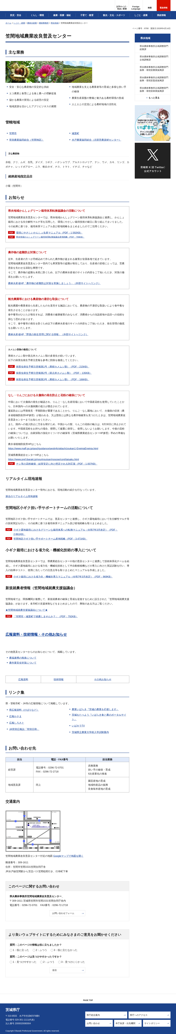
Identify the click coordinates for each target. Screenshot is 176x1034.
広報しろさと (16, 722)
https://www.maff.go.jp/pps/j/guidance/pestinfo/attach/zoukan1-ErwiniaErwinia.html (53, 448)
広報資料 (23, 679)
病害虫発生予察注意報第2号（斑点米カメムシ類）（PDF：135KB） (54, 373)
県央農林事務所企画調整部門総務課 (154, 47)
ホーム (8, 23)
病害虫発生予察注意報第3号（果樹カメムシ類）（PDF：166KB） (52, 379)
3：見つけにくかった (73, 962)
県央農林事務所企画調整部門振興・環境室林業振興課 (154, 89)
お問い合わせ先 (22, 748)
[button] (136, 5)
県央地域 (55, 23)
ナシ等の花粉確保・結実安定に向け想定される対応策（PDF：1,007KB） (56, 463)
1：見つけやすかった (24, 962)
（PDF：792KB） (45, 616)
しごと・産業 (19, 23)
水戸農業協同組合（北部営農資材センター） (96, 139)
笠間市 (13, 133)
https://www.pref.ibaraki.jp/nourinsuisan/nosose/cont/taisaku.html (43, 459)
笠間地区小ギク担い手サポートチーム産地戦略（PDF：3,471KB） (50, 538)
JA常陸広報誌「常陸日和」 (24, 729)
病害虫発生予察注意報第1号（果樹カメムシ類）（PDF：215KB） (52, 366)
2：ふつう (41, 950)
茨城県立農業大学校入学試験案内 (90, 732)
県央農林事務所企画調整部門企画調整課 (154, 58)
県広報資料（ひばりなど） (24, 710)
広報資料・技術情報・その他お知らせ (36, 634)
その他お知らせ (102, 679)
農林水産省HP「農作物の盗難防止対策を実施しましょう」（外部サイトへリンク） (54, 283)
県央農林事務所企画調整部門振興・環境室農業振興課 (154, 68)
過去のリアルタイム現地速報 (22, 496)
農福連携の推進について (22, 657)
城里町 (75, 133)
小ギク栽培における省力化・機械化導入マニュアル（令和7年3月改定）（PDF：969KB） (63, 576)
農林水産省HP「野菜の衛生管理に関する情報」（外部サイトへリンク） (48, 334)
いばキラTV (78, 725)
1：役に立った (21, 950)
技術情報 (59, 679)
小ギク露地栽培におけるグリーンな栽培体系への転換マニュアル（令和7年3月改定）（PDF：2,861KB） (65, 532)
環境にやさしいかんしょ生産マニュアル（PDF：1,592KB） (49, 232)
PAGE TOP (88, 1000)
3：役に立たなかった (65, 950)
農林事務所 (44, 23)
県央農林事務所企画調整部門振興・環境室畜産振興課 (154, 79)
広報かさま (15, 716)
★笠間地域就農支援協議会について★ (27, 610)
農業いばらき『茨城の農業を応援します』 (95, 709)
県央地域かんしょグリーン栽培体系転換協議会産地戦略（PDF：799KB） (50, 237)
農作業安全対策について (22, 662)
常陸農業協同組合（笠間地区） (26, 139)
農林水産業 (32, 23)
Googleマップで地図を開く (68, 856)
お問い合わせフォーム (63, 913)
